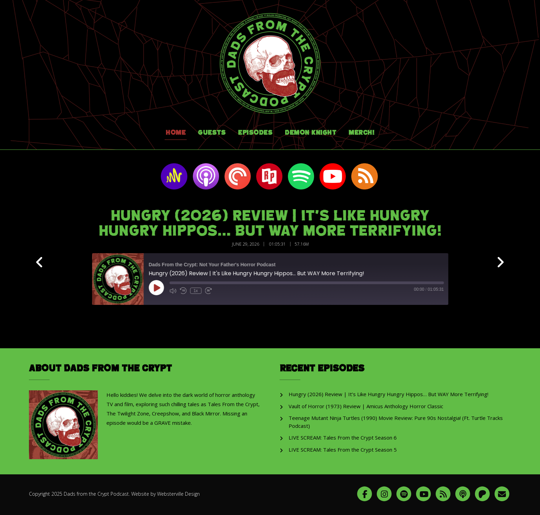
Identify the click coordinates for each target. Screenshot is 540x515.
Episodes (255, 132)
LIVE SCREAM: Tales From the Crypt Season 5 (343, 449)
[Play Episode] (160, 287)
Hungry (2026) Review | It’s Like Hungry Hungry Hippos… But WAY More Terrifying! (388, 394)
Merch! (361, 132)
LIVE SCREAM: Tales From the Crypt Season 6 (343, 437)
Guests (212, 132)
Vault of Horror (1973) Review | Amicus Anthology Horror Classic (366, 406)
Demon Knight (310, 132)
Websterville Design (178, 494)
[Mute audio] (177, 291)
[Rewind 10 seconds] (187, 290)
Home (176, 132)
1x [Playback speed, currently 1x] (200, 290)
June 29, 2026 (250, 244)
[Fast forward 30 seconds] (212, 290)
